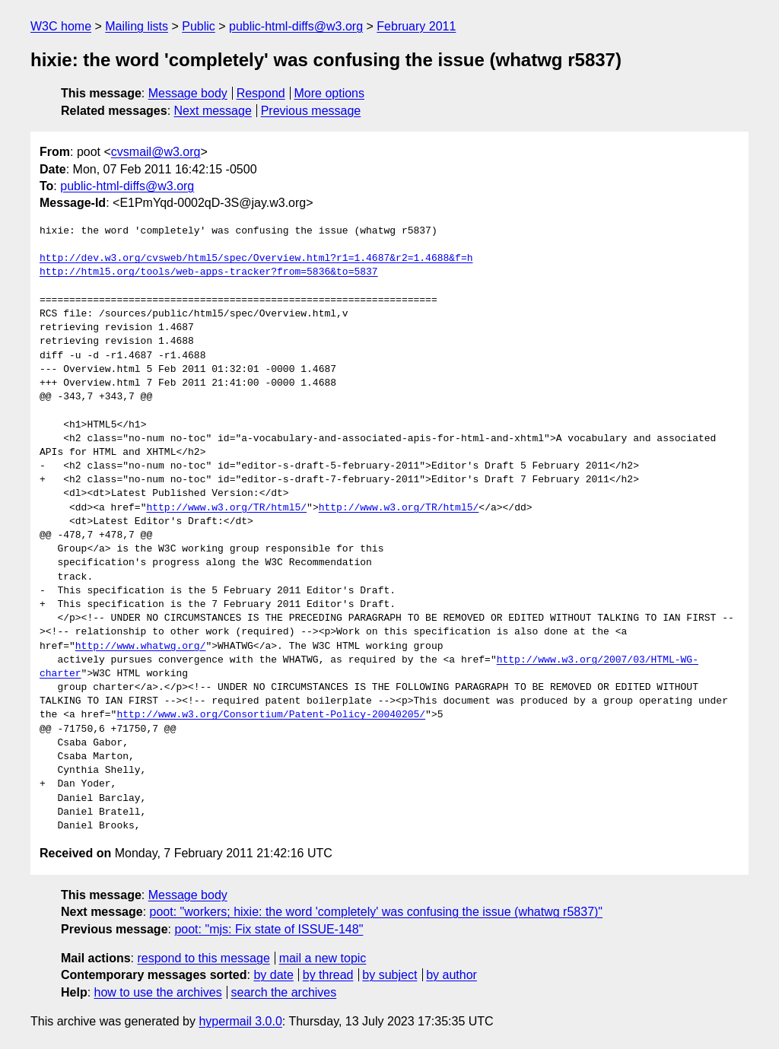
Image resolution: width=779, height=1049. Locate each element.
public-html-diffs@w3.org (296, 26)
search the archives (284, 992)
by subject (389, 974)
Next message (213, 110)
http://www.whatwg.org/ (140, 646)
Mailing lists (136, 26)
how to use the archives (158, 992)
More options (329, 93)
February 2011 (416, 26)
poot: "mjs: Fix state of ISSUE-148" (268, 929)
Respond (261, 93)
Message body (187, 93)
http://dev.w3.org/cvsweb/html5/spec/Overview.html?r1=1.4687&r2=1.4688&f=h (256, 258)
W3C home (60, 26)
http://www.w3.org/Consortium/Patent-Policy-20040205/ (270, 715)
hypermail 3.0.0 (240, 1021)
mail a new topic (323, 958)
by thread (328, 974)
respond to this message (203, 958)
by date (273, 974)
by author (451, 974)
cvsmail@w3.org (156, 151)
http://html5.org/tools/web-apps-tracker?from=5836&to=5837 (209, 272)
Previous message (311, 110)
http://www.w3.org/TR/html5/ (226, 508)
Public (198, 26)
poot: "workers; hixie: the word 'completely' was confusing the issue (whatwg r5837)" (376, 911)
